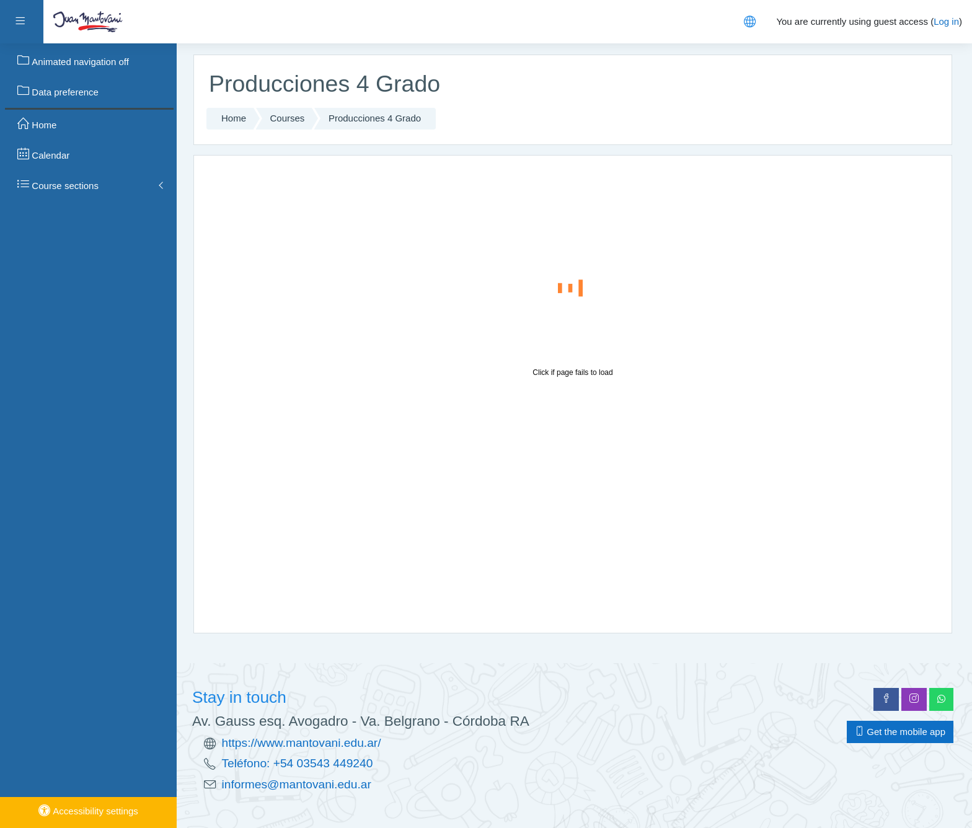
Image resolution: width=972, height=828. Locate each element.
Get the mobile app (900, 731)
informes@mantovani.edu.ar (296, 784)
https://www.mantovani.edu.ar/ (301, 742)
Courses (287, 118)
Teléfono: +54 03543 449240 (297, 763)
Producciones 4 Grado (375, 118)
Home (233, 118)
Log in (946, 21)
